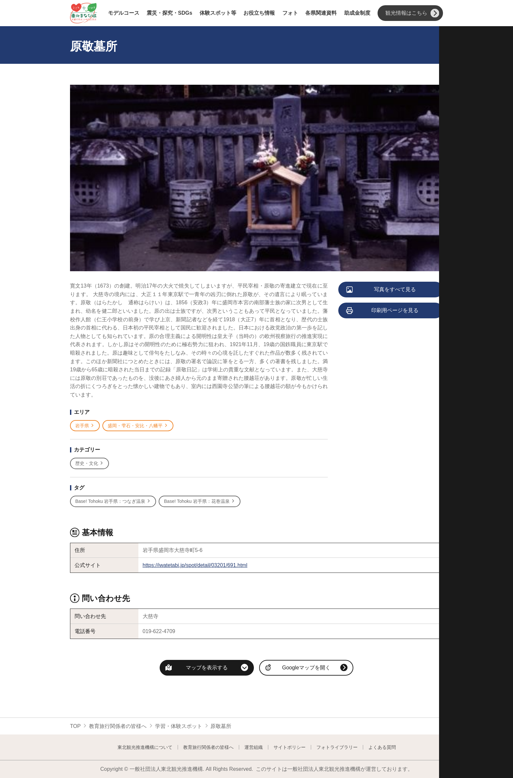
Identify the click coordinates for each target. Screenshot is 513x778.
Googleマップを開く (306, 667)
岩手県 (85, 426)
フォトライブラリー (337, 747)
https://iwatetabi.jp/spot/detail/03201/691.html (195, 565)
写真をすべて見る (381, 290)
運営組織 (253, 747)
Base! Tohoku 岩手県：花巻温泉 (199, 501)
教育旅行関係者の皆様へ (118, 726)
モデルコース (123, 13)
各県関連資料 (321, 13)
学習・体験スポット (178, 726)
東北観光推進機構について (144, 747)
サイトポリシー (290, 747)
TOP (75, 726)
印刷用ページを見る (382, 311)
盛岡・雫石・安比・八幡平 (138, 426)
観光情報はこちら (412, 13)
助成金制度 (357, 13)
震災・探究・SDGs (169, 13)
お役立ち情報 (259, 13)
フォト (290, 13)
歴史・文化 (89, 463)
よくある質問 (382, 747)
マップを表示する (207, 667)
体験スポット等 (218, 13)
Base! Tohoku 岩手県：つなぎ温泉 (113, 501)
